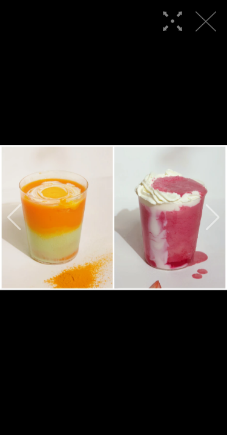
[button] (14, 217)
